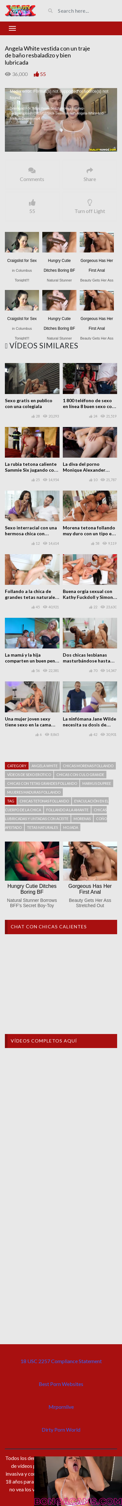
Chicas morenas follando (88, 766)
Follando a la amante (67, 810)
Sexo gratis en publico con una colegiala (28, 403)
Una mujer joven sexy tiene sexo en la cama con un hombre (28, 724)
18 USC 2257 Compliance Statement (61, 1361)
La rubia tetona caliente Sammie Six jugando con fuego (31, 470)
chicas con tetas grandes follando (42, 783)
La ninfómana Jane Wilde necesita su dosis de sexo (89, 724)
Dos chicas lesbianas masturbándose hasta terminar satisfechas (86, 660)
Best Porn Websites (61, 1384)
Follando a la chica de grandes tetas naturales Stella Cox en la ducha (31, 597)
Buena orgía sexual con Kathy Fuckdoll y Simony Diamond (89, 597)
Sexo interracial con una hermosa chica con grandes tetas (31, 533)
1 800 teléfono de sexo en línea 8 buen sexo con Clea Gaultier (89, 406)
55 (43, 74)
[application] (61, 119)
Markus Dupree (96, 783)
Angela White (45, 766)
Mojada (70, 827)
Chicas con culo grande (80, 774)
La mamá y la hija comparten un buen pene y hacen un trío (31, 660)
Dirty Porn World (61, 1429)
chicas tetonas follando (44, 801)
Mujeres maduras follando (34, 792)
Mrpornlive (61, 1407)
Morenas (82, 818)
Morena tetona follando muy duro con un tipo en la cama (89, 533)
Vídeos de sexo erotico (29, 774)
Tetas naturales (42, 827)
